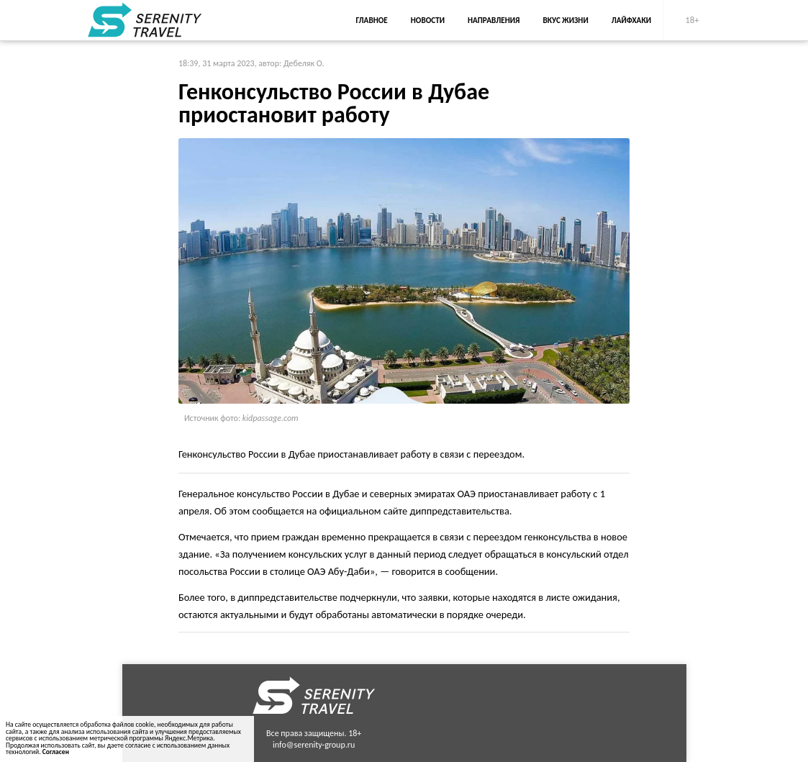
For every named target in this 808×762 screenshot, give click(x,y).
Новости (428, 20)
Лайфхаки (631, 20)
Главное (372, 20)
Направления (494, 20)
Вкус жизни (566, 20)
